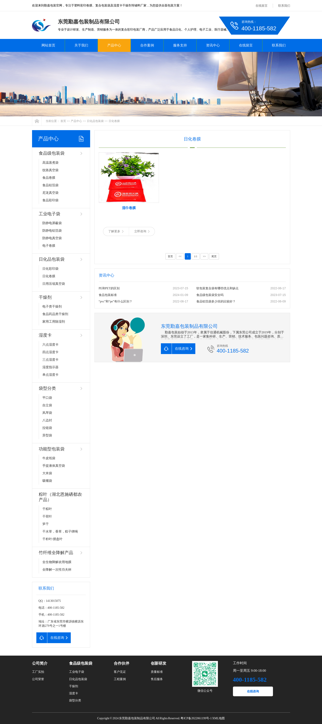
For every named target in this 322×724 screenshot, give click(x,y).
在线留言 (262, 5)
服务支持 (180, 45)
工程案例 (120, 679)
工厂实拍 (38, 671)
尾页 (214, 256)
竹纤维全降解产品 (56, 552)
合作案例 (147, 45)
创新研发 (158, 663)
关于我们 (81, 45)
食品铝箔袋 (50, 185)
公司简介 (40, 663)
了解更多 (115, 231)
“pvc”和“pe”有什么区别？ (115, 301)
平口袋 (47, 397)
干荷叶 (47, 516)
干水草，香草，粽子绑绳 (60, 531)
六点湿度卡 (50, 344)
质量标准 (157, 671)
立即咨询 (141, 231)
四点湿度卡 (50, 352)
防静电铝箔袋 (52, 230)
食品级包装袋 (52, 153)
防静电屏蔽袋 (52, 223)
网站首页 (48, 45)
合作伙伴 (121, 663)
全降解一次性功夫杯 (56, 569)
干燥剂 (45, 297)
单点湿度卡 (50, 374)
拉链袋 (47, 428)
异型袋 (47, 435)
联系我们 (284, 5)
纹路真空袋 (50, 170)
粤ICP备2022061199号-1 (196, 718)
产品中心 (114, 45)
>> (204, 256)
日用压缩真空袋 (53, 283)
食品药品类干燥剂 (55, 314)
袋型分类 (47, 388)
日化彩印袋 (50, 268)
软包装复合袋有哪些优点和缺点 (217, 288)
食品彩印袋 (50, 200)
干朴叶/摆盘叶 (52, 539)
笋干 (45, 524)
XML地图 (218, 718)
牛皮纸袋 (48, 458)
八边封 (47, 420)
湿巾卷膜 (129, 208)
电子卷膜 (48, 245)
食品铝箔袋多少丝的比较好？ (216, 301)
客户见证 (120, 671)
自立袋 (47, 405)
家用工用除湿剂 (53, 321)
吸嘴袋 (47, 480)
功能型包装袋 (52, 449)
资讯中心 (213, 45)
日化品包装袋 (95, 121)
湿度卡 (45, 335)
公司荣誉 (38, 679)
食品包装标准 (108, 295)
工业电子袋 (49, 213)
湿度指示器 (50, 367)
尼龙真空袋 (50, 192)
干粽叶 (47, 509)
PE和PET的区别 (109, 288)
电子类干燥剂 (52, 306)
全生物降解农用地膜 (56, 562)
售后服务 (157, 679)
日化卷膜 (114, 121)
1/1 (195, 256)
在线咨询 (253, 691)
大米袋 (47, 473)
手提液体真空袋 (53, 465)
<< (180, 256)
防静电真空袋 (52, 238)
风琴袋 (47, 412)
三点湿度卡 (50, 359)
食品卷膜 (48, 177)
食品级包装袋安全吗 (209, 295)
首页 (63, 121)
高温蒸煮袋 (50, 162)
